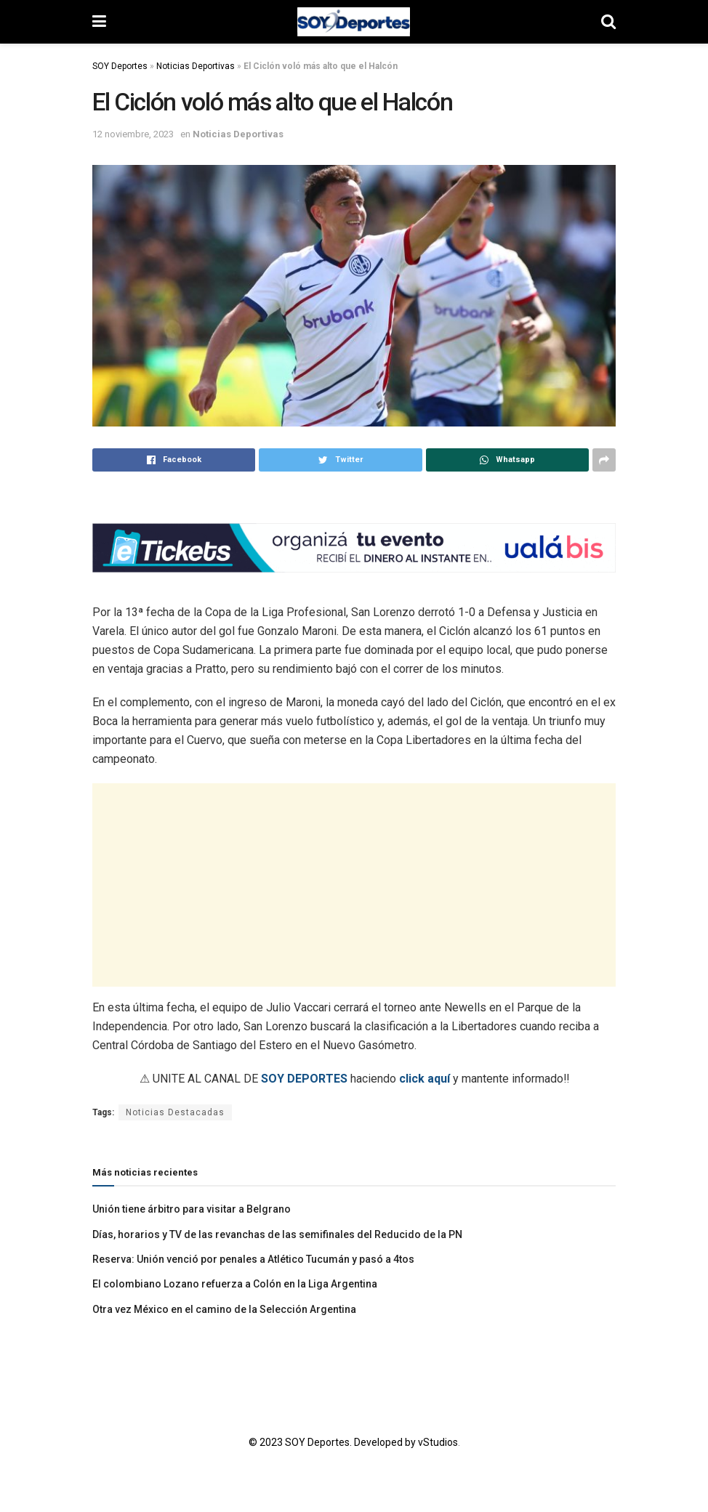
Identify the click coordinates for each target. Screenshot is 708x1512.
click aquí (424, 1079)
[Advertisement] (354, 885)
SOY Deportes (120, 66)
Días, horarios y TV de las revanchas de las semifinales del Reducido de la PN (277, 1234)
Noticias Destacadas (175, 1112)
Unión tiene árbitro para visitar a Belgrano (191, 1209)
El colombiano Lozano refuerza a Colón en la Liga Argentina (234, 1284)
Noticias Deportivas (195, 66)
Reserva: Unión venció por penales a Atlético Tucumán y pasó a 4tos (253, 1259)
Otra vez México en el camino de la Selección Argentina (224, 1309)
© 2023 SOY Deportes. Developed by (333, 1442)
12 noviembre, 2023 (133, 134)
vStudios (438, 1442)
